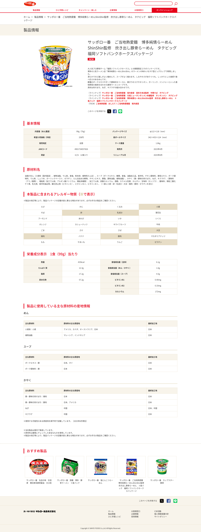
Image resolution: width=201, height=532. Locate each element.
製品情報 (36, 10)
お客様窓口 (138, 10)
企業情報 (113, 10)
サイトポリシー (160, 517)
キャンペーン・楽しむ (88, 10)
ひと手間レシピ (62, 10)
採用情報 (134, 517)
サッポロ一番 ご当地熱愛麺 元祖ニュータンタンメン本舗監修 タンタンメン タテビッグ (139, 95)
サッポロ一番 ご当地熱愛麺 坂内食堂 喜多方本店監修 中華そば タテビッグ (135, 93)
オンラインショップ (164, 10)
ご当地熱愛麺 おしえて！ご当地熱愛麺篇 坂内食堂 (117, 104)
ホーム (111, 511)
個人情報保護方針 (161, 514)
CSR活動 (157, 511)
